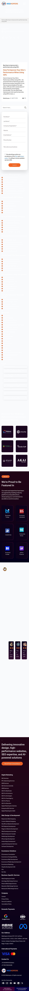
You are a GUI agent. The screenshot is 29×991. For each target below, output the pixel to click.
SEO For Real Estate (7, 790)
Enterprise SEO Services (8, 808)
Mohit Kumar (6, 98)
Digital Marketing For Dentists (9, 806)
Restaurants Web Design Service (10, 888)
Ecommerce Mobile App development (11, 862)
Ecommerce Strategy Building (9, 857)
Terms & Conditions (7, 901)
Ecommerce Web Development (10, 859)
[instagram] (7, 983)
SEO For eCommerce (7, 793)
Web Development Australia (9, 831)
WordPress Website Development (10, 824)
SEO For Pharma (6, 801)
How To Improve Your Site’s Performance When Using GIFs (14, 72)
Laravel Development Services (9, 844)
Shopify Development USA (8, 867)
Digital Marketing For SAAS (8, 811)
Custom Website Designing (9, 821)
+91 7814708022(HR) (7, 965)
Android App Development (8, 841)
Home (3, 20)
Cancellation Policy (6, 904)
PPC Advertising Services (8, 780)
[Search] (25, 108)
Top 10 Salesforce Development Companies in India (15, 392)
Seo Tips (4, 872)
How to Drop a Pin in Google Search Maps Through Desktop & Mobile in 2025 (13, 370)
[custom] (6, 37)
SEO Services (5, 778)
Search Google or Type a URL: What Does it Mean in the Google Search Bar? (14, 385)
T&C (16, 156)
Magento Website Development (10, 829)
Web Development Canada (8, 834)
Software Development (8, 846)
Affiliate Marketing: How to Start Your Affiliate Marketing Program (14, 375)
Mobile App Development (8, 836)
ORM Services (5, 788)
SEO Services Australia (7, 785)
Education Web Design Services (10, 886)
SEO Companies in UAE (9, 366)
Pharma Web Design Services (9, 883)
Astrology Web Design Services (10, 881)
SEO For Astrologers (7, 795)
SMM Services (5, 783)
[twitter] (22, 983)
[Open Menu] (24, 4)
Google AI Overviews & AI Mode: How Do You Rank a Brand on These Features (14, 397)
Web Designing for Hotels (8, 878)
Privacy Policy (5, 899)
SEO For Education (6, 803)
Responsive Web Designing (9, 819)
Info (3, 869)
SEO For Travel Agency (7, 798)
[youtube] (14, 983)
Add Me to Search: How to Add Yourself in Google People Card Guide (13, 380)
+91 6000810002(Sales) (8, 962)
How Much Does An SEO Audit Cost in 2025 (14, 389)
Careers (4, 896)
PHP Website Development (9, 826)
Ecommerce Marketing (7, 864)
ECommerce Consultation (8, 854)
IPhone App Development (8, 839)
